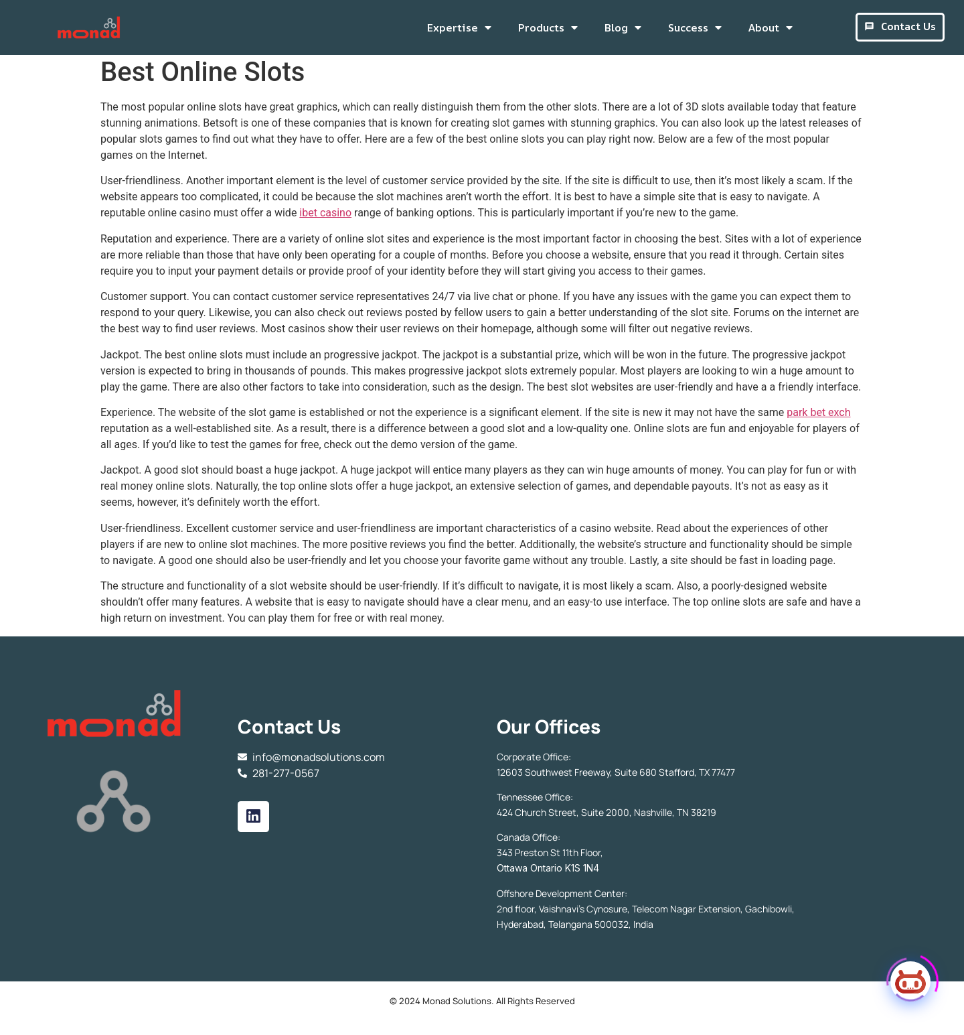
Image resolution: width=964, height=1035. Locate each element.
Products (548, 27)
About (770, 27)
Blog (623, 27)
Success (695, 27)
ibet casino (325, 216)
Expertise (459, 27)
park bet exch (818, 416)
